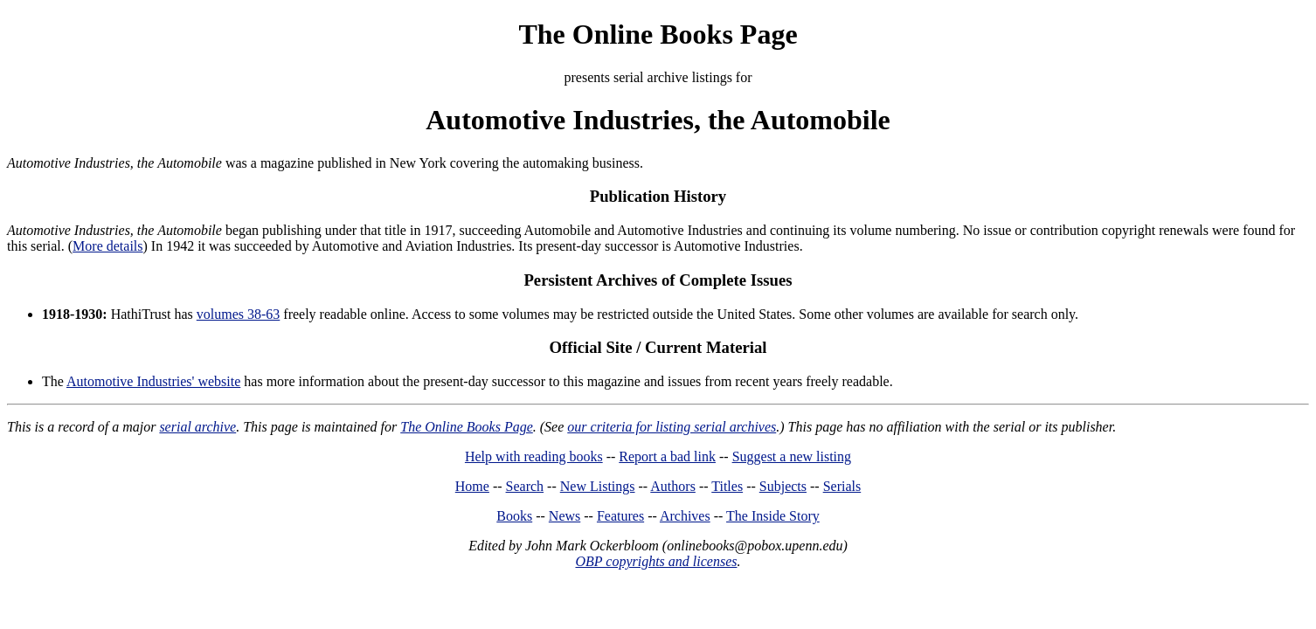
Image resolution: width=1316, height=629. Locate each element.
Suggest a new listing (791, 456)
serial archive (197, 426)
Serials (842, 486)
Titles (727, 486)
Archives (685, 515)
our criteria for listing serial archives (671, 426)
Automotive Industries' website (153, 381)
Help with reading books (534, 456)
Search (525, 486)
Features (620, 515)
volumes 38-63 (239, 314)
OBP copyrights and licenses (656, 561)
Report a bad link (667, 456)
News (564, 515)
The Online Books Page (657, 34)
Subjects (783, 486)
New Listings (597, 486)
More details (107, 245)
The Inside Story (773, 515)
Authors (673, 486)
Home (472, 486)
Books (514, 515)
